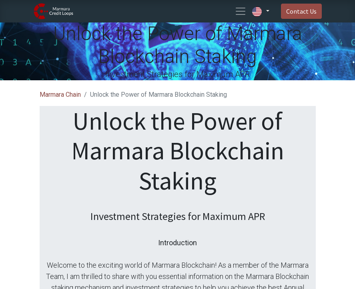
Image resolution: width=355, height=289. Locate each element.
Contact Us (301, 11)
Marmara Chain (60, 94)
